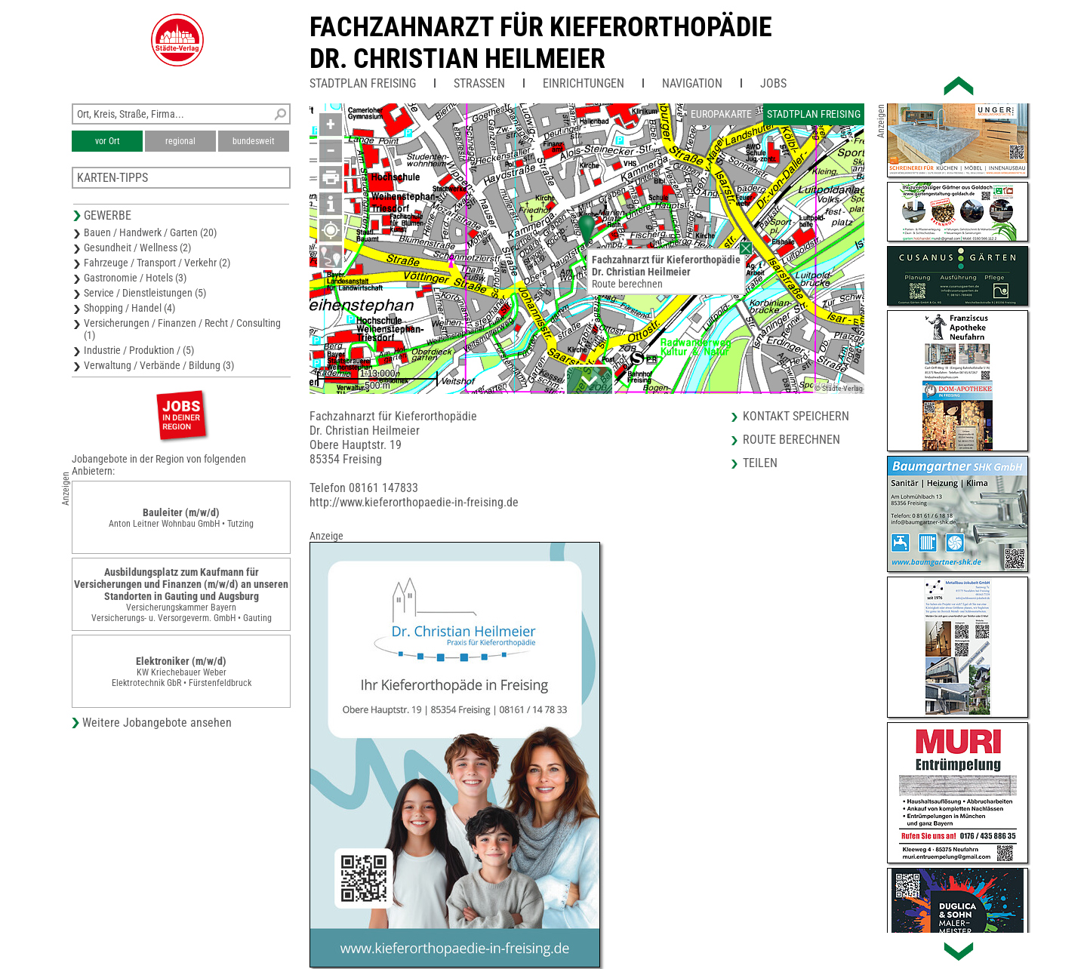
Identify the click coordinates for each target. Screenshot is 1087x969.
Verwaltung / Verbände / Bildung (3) (159, 365)
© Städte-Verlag (838, 388)
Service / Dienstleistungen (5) (145, 293)
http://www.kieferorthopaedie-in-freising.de (414, 502)
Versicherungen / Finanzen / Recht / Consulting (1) (182, 329)
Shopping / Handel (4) (129, 308)
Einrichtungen (583, 83)
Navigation (692, 83)
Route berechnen (627, 284)
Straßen (479, 83)
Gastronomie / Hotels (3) (135, 278)
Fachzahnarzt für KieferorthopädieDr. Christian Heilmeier (540, 43)
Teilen (760, 463)
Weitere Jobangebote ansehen (157, 722)
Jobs (773, 83)
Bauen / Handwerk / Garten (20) (150, 232)
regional (180, 141)
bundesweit (253, 141)
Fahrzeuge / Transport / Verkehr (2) (157, 263)
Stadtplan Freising (362, 83)
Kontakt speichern (796, 416)
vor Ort (107, 141)
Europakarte (721, 114)
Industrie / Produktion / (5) (139, 350)
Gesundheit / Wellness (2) (137, 247)
